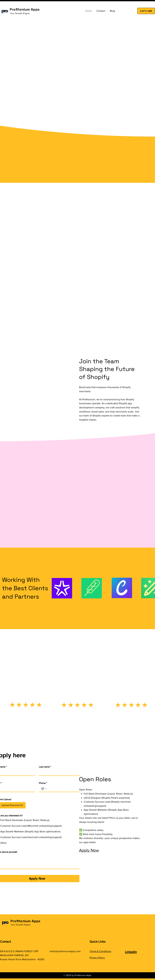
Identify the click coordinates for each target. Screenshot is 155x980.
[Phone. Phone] (62, 789)
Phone (43, 783)
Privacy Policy (97, 957)
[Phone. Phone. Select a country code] (44, 789)
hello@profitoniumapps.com (65, 951)
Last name (45, 766)
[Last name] (58, 772)
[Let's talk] (146, 11)
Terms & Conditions (100, 951)
